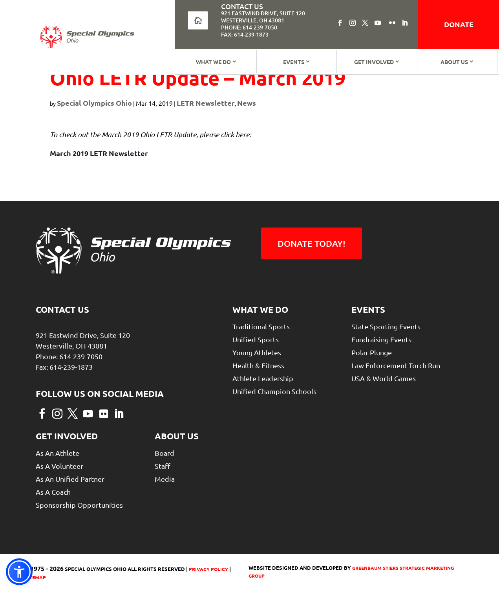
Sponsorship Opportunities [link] (79, 505)
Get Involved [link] (374, 61)
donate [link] (458, 24)
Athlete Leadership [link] (262, 378)
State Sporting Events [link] (385, 326)
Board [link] (164, 453)
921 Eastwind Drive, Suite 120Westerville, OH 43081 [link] (263, 16)
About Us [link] (454, 61)
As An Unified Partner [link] (70, 479)
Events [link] (293, 61)
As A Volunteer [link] (59, 466)
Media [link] (165, 479)
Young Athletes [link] (256, 352)
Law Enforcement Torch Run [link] (395, 365)
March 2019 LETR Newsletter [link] (99, 153)
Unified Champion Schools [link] (274, 391)
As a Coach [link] (53, 492)
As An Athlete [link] (57, 453)
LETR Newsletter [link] (206, 102)
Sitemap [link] (35, 577)
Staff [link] (162, 466)
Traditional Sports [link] (261, 326)
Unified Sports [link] (255, 339)
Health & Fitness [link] (258, 365)
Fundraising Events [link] (381, 339)
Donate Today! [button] (311, 243)
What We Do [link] (213, 61)
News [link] (246, 102)
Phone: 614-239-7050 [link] (249, 27)
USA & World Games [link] (383, 378)
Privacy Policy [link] (208, 569)
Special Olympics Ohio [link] (94, 102)
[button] (340, 23)
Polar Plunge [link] (371, 352)
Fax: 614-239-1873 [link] (245, 34)
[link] (87, 37)
